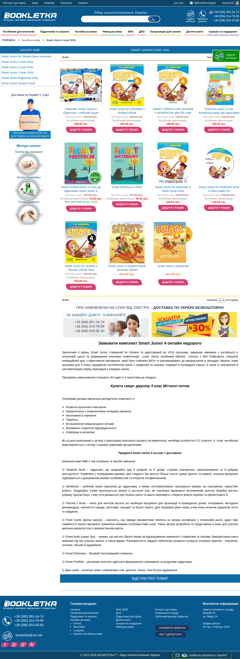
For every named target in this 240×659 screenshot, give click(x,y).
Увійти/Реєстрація (205, 2)
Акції (35, 2)
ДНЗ (118, 612)
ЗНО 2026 (122, 609)
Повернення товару (167, 612)
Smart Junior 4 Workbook (173, 266)
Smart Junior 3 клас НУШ (17, 72)
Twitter (32, 644)
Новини (83, 2)
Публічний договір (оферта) (171, 616)
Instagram (14, 644)
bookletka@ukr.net (29, 635)
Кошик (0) (228, 2)
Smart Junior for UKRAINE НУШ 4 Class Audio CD (219, 189)
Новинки (49, 2)
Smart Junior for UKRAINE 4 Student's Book (127, 110)
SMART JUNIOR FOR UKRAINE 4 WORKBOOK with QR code (173, 110)
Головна (8, 40)
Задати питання (190, 20)
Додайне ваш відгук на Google (23, 644)
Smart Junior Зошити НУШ (18, 83)
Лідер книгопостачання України (120, 12)
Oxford (77, 623)
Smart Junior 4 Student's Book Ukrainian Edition (127, 267)
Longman (78, 630)
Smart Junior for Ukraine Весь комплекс (26, 56)
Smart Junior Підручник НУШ (19, 78)
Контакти (66, 2)
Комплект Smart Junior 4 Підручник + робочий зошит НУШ (81, 111)
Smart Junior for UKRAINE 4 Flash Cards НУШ (173, 189)
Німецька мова (125, 626)
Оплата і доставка (14, 2)
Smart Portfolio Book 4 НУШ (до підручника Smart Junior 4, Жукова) (81, 189)
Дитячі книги (123, 619)
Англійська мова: (80, 619)
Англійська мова (31, 40)
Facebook (5, 644)
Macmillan (79, 626)
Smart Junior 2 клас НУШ (17, 67)
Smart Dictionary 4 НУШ (127, 187)
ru (181, 3)
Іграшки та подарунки (129, 623)
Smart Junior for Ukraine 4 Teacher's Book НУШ (81, 267)
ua (176, 3)
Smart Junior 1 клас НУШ (17, 61)
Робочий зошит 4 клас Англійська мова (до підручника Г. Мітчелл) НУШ (219, 111)
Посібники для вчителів (84, 612)
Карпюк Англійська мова (87, 633)
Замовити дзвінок (202, 20)
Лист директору (170, 634)
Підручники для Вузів (128, 616)
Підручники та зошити (83, 616)
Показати (212, 300)
